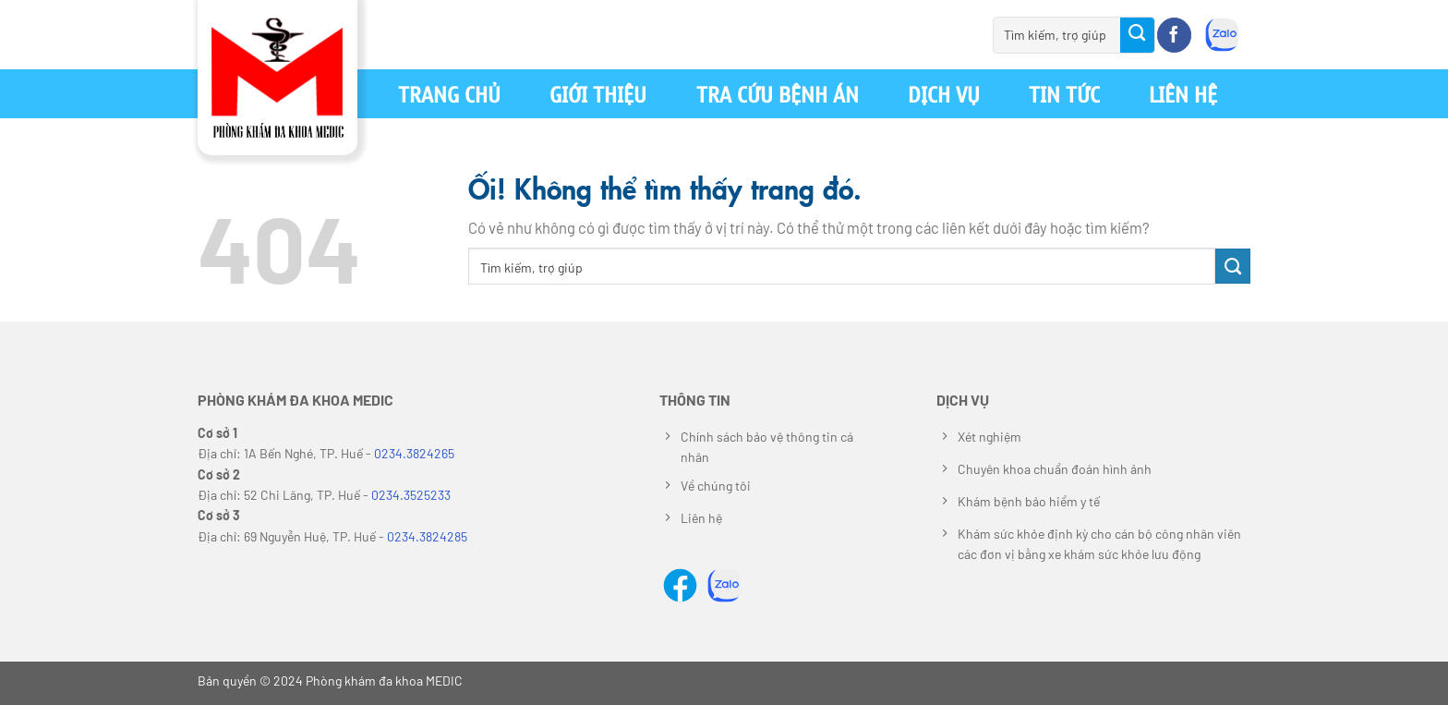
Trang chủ (449, 93)
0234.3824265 (414, 453)
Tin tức (1064, 93)
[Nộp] (1137, 35)
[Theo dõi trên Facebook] (1174, 35)
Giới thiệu (597, 93)
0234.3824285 (427, 536)
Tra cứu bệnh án (777, 93)
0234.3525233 (411, 495)
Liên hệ (1183, 93)
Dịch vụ (944, 93)
